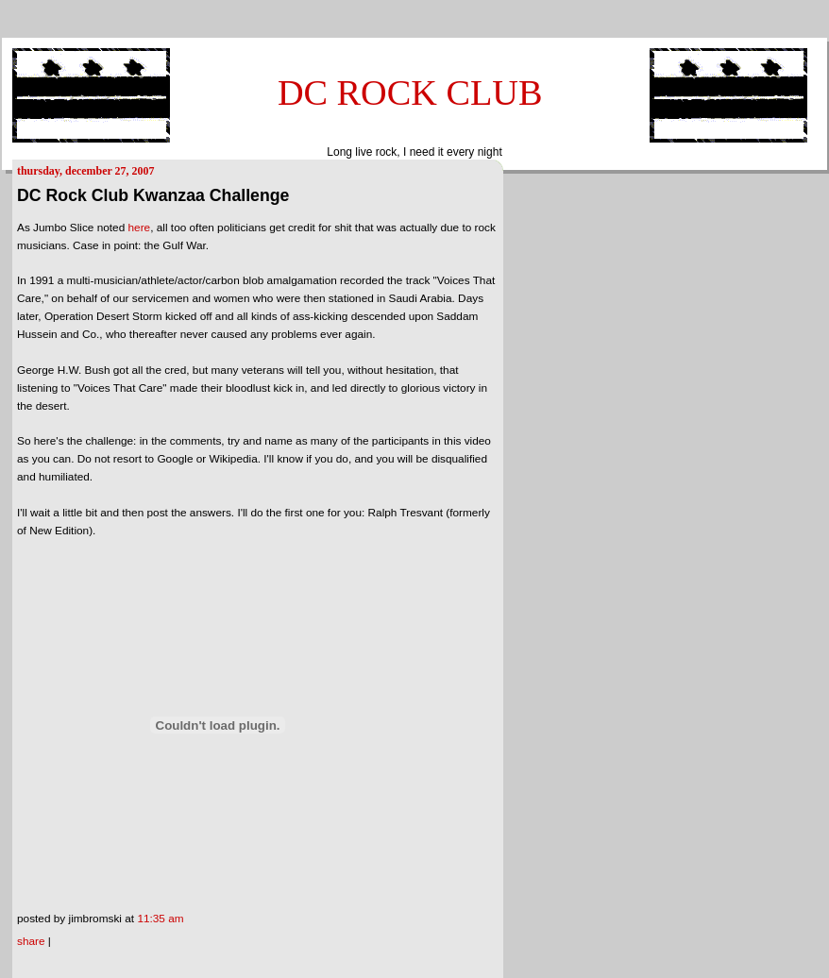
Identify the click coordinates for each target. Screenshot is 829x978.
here (139, 227)
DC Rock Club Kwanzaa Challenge (153, 195)
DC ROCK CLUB (410, 92)
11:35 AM (160, 918)
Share (31, 941)
